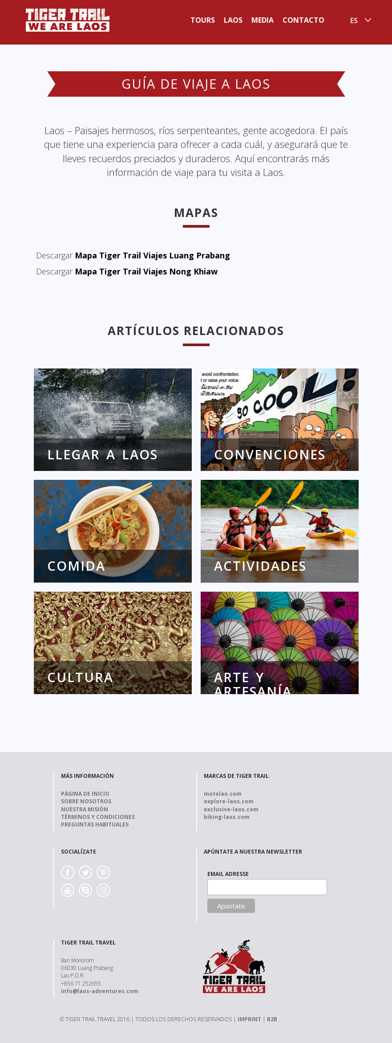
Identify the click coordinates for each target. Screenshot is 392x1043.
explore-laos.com (229, 801)
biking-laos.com (227, 817)
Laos (233, 20)
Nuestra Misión (84, 809)
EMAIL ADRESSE (228, 874)
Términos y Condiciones (98, 817)
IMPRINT (249, 1019)
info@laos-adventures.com (99, 991)
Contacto (303, 20)
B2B (272, 1019)
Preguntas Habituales (95, 824)
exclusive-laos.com (231, 809)
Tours (202, 20)
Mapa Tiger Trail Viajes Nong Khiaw (146, 271)
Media (262, 20)
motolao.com (223, 794)
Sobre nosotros (86, 801)
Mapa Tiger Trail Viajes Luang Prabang (152, 255)
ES (354, 20)
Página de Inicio (85, 794)
